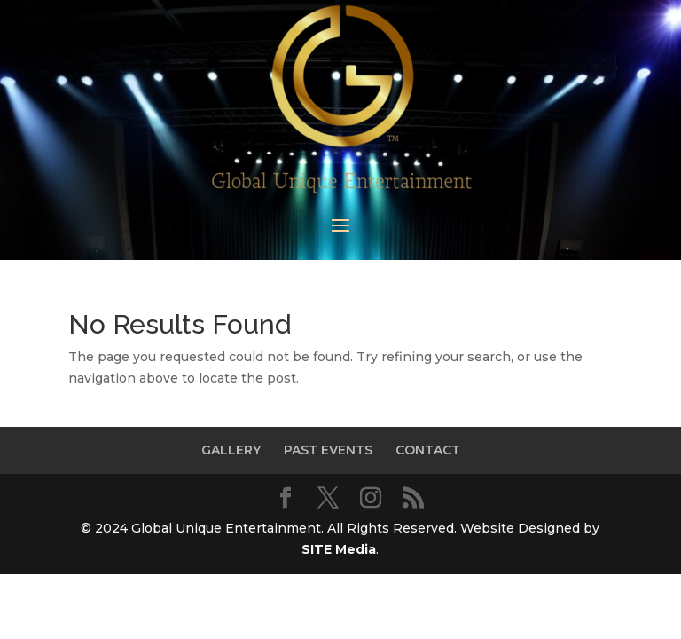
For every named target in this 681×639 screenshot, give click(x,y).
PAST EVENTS (328, 450)
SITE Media (338, 549)
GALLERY (231, 450)
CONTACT (427, 450)
